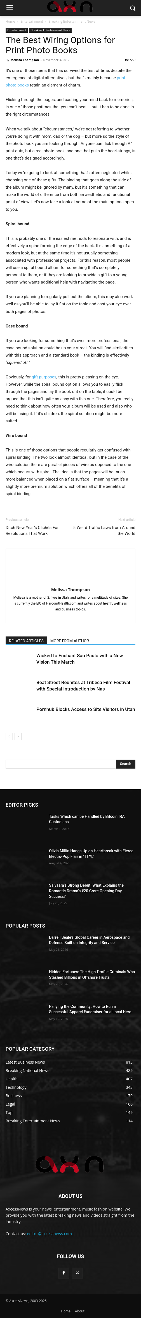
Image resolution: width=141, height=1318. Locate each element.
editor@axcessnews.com (49, 1233)
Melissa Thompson (24, 60)
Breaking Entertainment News (71, 21)
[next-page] (18, 736)
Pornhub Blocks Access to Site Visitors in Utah (85, 709)
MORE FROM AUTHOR (69, 641)
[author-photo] (70, 581)
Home (10, 21)
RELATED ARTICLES (26, 641)
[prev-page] (9, 736)
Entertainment (31, 21)
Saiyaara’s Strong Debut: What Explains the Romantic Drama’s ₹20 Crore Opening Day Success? (86, 890)
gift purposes (44, 377)
